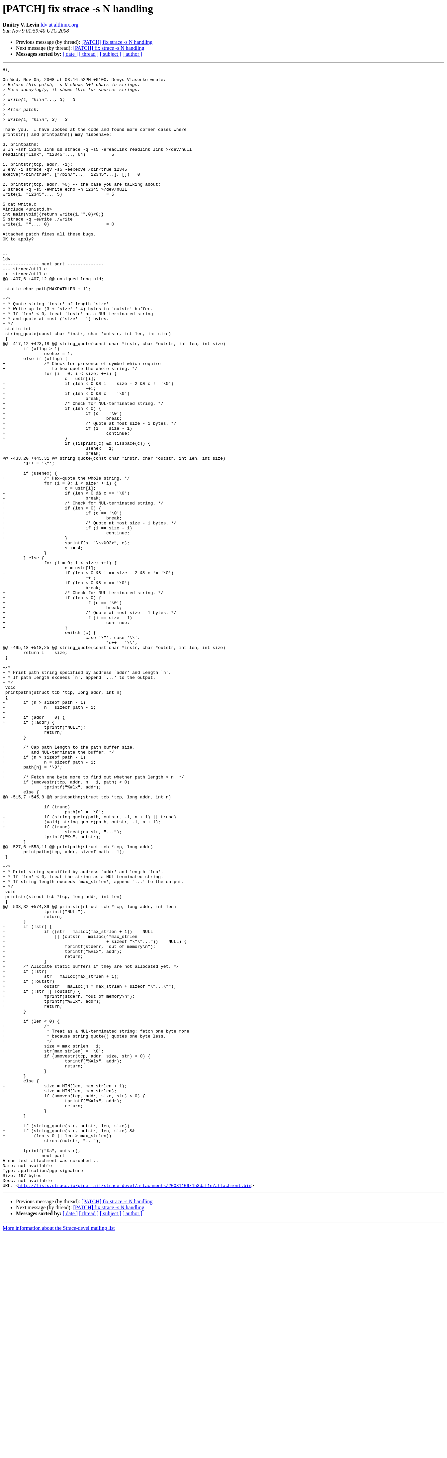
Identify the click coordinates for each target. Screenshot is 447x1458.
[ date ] (70, 54)
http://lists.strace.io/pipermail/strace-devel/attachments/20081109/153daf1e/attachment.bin (134, 1409)
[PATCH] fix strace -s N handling (116, 42)
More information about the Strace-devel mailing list (59, 1452)
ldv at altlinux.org (59, 25)
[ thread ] (89, 54)
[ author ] (132, 54)
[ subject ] (110, 54)
